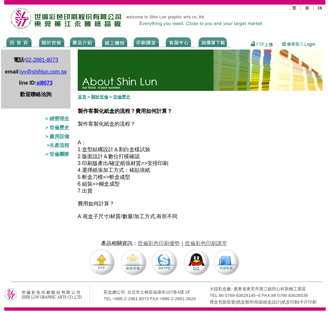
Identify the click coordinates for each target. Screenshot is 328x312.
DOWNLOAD (213, 41)
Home (19, 41)
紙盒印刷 (289, 302)
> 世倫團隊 (57, 154)
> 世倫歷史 (57, 127)
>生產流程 (58, 145)
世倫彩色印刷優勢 (159, 243)
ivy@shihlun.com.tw (43, 71)
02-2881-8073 (42, 60)
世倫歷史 (121, 96)
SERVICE (179, 41)
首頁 (82, 96)
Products (82, 41)
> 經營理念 (57, 118)
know (146, 41)
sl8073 (44, 83)
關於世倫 (99, 96)
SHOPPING (114, 41)
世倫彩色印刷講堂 (206, 243)
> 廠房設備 (57, 136)
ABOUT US (50, 41)
